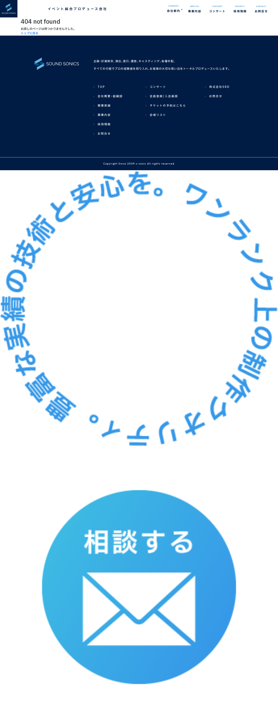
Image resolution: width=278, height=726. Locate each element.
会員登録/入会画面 (164, 96)
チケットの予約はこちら (168, 106)
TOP (101, 87)
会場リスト (158, 115)
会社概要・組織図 (110, 96)
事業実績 (104, 106)
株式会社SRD (219, 87)
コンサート (158, 87)
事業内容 (104, 115)
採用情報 (104, 124)
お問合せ (104, 134)
